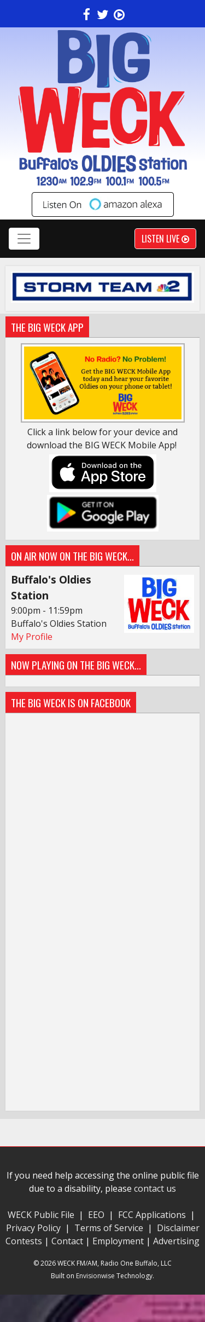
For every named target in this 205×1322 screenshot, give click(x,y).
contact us (155, 1188)
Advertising (176, 1241)
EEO (96, 1215)
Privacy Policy (34, 1228)
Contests (23, 1241)
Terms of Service (111, 1228)
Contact (67, 1241)
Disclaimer (178, 1228)
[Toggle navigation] (24, 239)
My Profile (31, 637)
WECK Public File (41, 1215)
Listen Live (165, 238)
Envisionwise (95, 1275)
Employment (118, 1241)
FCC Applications (152, 1215)
